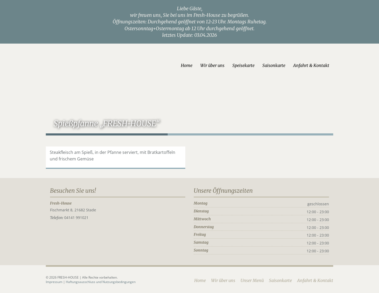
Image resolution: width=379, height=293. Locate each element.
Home (193, 65)
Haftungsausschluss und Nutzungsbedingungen (94, 281)
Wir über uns (219, 65)
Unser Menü (258, 279)
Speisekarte (250, 65)
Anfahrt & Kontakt (318, 65)
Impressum (48, 281)
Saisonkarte (280, 65)
